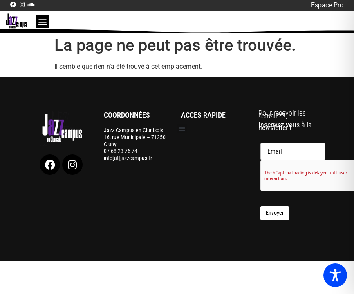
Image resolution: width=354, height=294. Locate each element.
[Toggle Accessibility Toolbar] (335, 275)
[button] (42, 21)
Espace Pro (327, 5)
